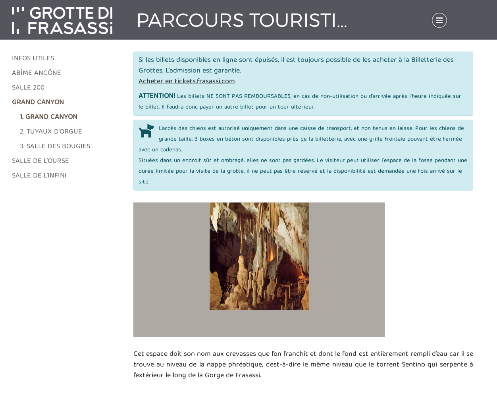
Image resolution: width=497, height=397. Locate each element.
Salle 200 (28, 88)
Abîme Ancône (36, 73)
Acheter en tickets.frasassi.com (187, 82)
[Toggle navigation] (439, 20)
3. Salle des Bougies (55, 147)
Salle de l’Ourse (40, 161)
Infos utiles (33, 59)
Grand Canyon (38, 103)
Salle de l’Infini (39, 176)
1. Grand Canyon (48, 117)
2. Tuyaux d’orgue (51, 132)
